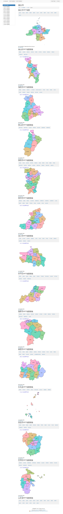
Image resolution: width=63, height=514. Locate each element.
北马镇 (40, 238)
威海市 (41, 500)
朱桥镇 (27, 203)
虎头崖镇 (38, 203)
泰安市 (38, 500)
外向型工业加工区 (38, 89)
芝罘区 (41, 12)
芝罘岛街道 (34, 462)
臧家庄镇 (43, 354)
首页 (19, 7)
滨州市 (34, 503)
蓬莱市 (34, 12)
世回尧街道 (25, 465)
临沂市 (31, 500)
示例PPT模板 (53, 1)
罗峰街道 (25, 427)
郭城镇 (20, 89)
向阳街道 (51, 462)
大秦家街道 (20, 427)
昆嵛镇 (20, 276)
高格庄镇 (52, 165)
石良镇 (43, 238)
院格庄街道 (25, 127)
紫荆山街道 (20, 316)
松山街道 (27, 354)
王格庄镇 (24, 278)
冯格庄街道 (38, 165)
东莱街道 (55, 238)
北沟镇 (30, 316)
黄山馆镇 (28, 238)
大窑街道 (38, 276)
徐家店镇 (23, 92)
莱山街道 (38, 127)
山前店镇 (33, 165)
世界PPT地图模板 (19, 1)
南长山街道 (36, 389)
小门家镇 (45, 314)
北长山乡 (40, 389)
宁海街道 (42, 276)
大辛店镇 (40, 314)
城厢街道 (29, 165)
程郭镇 (23, 203)
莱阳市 (31, 12)
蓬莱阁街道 (25, 316)
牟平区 (52, 12)
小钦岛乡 (28, 389)
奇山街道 (55, 462)
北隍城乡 (45, 389)
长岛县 (48, 12)
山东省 (28, 7)
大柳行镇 (36, 314)
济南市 (45, 500)
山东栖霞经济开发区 (38, 354)
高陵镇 (31, 276)
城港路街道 (37, 200)
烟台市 (20, 503)
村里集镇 (20, 314)
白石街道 (24, 462)
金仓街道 (46, 203)
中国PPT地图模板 (12, 1)
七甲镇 (36, 238)
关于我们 (58, 1)
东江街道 (23, 238)
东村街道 (23, 89)
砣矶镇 (20, 389)
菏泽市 (23, 503)
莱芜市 (38, 503)
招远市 (20, 15)
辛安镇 (47, 89)
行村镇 (44, 89)
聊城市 (55, 500)
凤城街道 (28, 89)
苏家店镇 (31, 354)
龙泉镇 (34, 276)
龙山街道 (40, 92)
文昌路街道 (51, 200)
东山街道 (42, 462)
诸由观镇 (32, 238)
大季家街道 (20, 54)
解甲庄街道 (20, 127)
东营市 (27, 500)
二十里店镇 (32, 89)
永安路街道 (46, 200)
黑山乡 (32, 389)
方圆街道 (28, 92)
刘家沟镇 (28, 314)
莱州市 (27, 12)
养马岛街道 (47, 276)
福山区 (20, 12)
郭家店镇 (20, 200)
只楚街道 (47, 462)
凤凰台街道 (30, 465)
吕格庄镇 (25, 165)
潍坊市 (48, 500)
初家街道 (34, 127)
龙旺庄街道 (47, 165)
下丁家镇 (50, 238)
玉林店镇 (20, 278)
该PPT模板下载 (20, 47)
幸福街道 (20, 462)
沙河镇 (43, 203)
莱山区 (23, 12)
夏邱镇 (20, 203)
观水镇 (27, 276)
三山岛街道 (32, 200)
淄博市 (52, 500)
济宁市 (20, 500)
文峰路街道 (42, 200)
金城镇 (24, 200)
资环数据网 (5, 1)
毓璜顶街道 (29, 462)
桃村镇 (23, 354)
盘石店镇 (36, 92)
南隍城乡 (49, 389)
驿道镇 (28, 200)
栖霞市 (55, 12)
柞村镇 (35, 203)
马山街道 (30, 127)
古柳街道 (42, 165)
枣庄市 (31, 503)
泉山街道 (29, 427)
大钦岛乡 (23, 389)
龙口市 (38, 12)
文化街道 (51, 276)
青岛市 (27, 503)
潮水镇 (24, 314)
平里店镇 (31, 203)
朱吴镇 (20, 92)
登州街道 (53, 314)
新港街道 (49, 314)
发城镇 (51, 89)
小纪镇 (55, 89)
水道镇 (23, 276)
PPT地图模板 (23, 7)
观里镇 (20, 354)
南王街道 (32, 314)
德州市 (34, 500)
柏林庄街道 (20, 165)
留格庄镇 (32, 92)
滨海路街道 (43, 127)
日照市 (23, 500)
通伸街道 (38, 462)
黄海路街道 (48, 127)
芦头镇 (47, 238)
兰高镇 (20, 238)
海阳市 (45, 12)
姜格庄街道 (29, 278)
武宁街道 (55, 276)
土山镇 (56, 200)
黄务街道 (20, 465)
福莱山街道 (25, 54)
